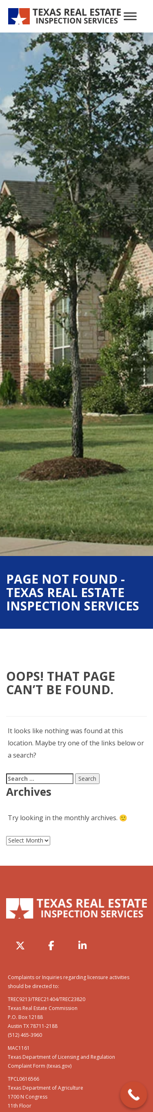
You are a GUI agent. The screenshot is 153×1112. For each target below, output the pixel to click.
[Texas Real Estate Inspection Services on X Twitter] (20, 946)
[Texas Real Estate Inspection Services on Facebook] (51, 946)
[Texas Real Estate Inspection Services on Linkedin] (82, 946)
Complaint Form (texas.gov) (39, 1065)
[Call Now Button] (133, 1095)
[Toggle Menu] (130, 16)
